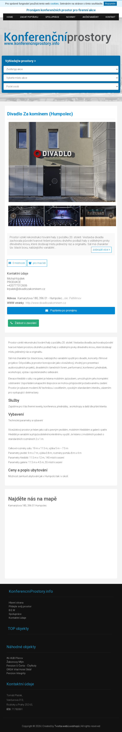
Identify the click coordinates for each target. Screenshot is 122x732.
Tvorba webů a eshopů (66, 726)
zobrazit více (101, 249)
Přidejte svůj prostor (20, 606)
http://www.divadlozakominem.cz (46, 303)
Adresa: (11, 298)
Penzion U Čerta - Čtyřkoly (21, 665)
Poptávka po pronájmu (61, 310)
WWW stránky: (15, 303)
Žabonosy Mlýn (15, 661)
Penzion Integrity (16, 673)
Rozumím (110, 3)
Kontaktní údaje (17, 617)
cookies (54, 3)
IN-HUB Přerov (15, 658)
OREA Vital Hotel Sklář (19, 669)
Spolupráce (15, 614)
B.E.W (12, 610)
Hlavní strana (16, 602)
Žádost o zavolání (23, 323)
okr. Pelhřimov (72, 298)
